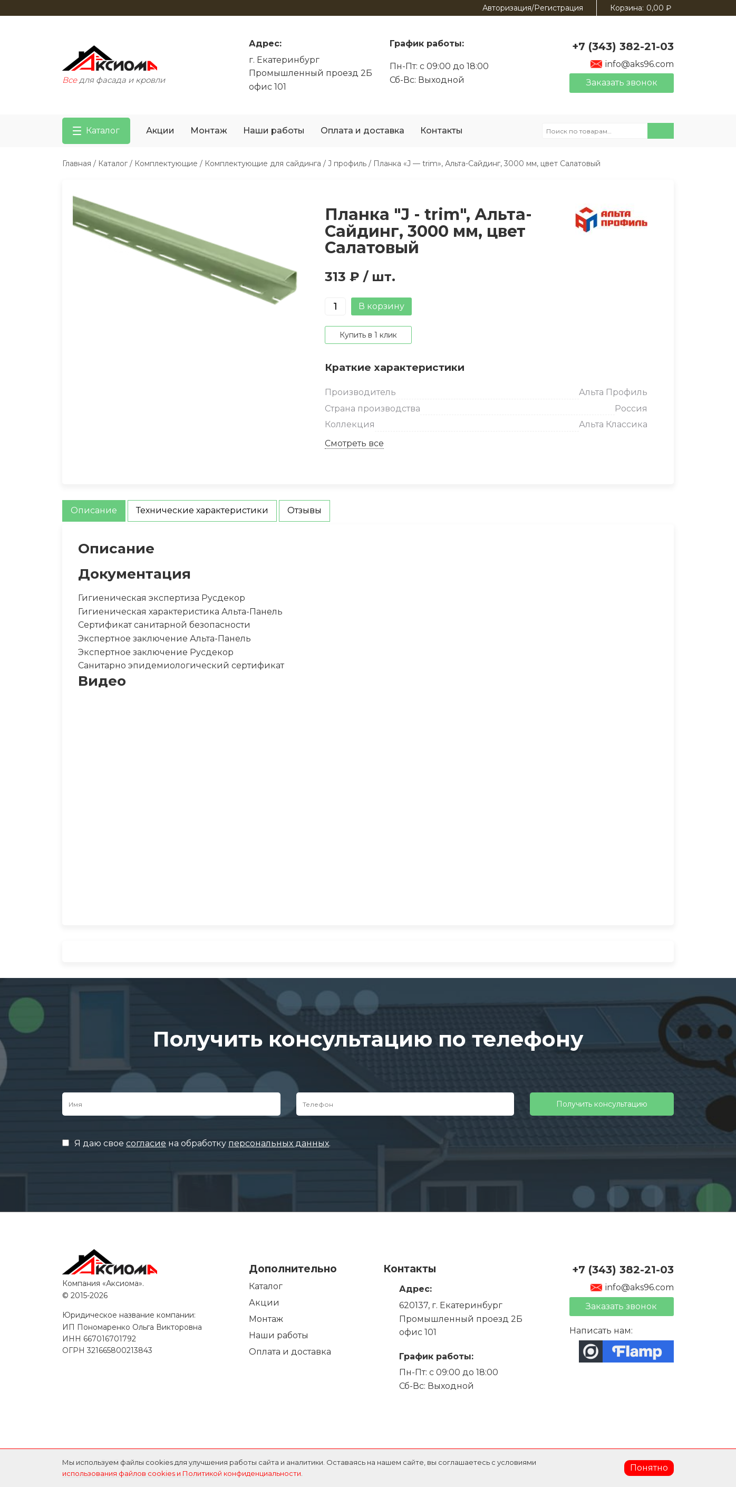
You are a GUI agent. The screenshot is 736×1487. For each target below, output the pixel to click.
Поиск (660, 131)
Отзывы (304, 510)
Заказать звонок (621, 83)
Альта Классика (613, 424)
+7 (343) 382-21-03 (623, 46)
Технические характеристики (202, 510)
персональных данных (278, 1143)
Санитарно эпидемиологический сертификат (181, 665)
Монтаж (208, 131)
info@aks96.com (632, 64)
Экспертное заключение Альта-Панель (164, 639)
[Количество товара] (335, 306)
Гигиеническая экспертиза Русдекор (161, 598)
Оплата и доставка (362, 131)
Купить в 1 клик (368, 335)
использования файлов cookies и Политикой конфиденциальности (181, 1473)
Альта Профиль (613, 392)
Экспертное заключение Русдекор (156, 652)
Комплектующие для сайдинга (263, 163)
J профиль (347, 163)
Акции (160, 131)
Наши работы (274, 131)
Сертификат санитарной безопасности (164, 625)
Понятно (649, 1468)
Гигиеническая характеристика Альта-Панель (180, 612)
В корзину (381, 306)
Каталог (113, 163)
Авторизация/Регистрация (532, 8)
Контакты (441, 131)
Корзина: (640, 8)
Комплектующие (166, 163)
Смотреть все (354, 443)
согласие (146, 1143)
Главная (76, 163)
